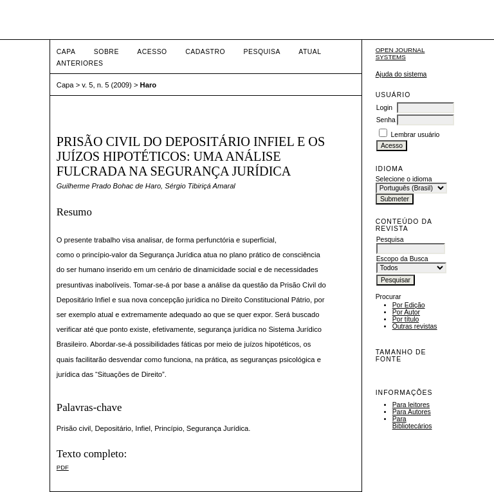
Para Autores (411, 411)
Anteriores (80, 63)
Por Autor (406, 312)
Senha (386, 119)
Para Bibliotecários (412, 422)
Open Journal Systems (400, 53)
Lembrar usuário (415, 134)
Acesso (152, 51)
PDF (63, 467)
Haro (148, 85)
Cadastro (205, 51)
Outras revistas (414, 326)
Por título (405, 319)
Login (384, 107)
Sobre (106, 51)
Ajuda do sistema (401, 74)
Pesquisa (262, 51)
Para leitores (411, 404)
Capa (66, 51)
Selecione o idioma (404, 179)
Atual (309, 51)
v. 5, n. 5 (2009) (107, 85)
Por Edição (408, 305)
